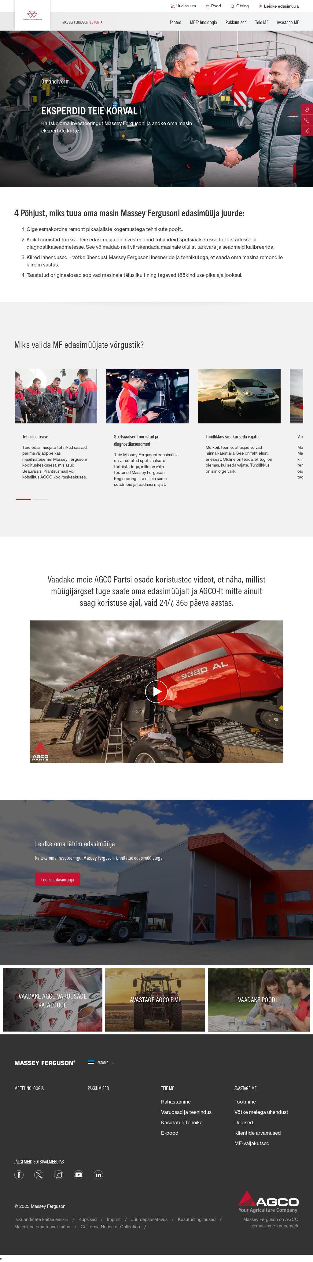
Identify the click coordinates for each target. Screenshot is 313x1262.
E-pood (170, 1133)
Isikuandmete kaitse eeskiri (41, 1219)
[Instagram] (58, 1174)
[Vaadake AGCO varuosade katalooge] (54, 1000)
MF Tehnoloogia (203, 22)
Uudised (243, 1122)
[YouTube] (78, 1174)
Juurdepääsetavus (149, 1219)
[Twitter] (38, 1174)
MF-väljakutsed (252, 1143)
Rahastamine (176, 1102)
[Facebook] (19, 1174)
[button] (23, 497)
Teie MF (261, 22)
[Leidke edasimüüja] (279, 6)
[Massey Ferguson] (32, 15)
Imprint (114, 1219)
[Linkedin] (98, 1174)
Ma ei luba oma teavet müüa (42, 1226)
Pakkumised (236, 22)
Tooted (175, 22)
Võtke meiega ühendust (261, 1112)
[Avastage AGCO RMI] (156, 1000)
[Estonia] (101, 1062)
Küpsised (88, 1219)
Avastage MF (288, 22)
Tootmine (245, 1102)
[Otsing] (240, 6)
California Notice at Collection (110, 1226)
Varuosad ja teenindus (186, 1112)
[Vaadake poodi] (259, 1000)
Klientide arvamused (257, 1133)
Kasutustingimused (196, 1219)
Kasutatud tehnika (182, 1122)
